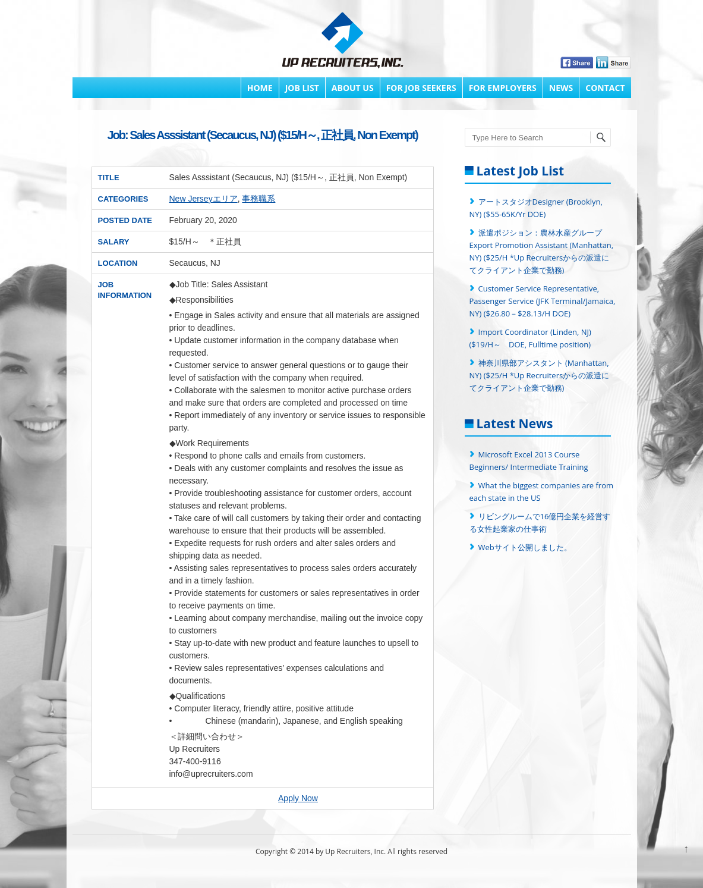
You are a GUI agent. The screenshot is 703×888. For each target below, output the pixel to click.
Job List (302, 87)
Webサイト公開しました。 (525, 547)
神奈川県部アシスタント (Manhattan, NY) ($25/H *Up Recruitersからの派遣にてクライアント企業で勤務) (539, 375)
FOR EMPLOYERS (503, 87)
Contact (605, 87)
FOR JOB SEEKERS (421, 87)
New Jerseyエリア (203, 198)
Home (260, 87)
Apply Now (298, 798)
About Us (353, 87)
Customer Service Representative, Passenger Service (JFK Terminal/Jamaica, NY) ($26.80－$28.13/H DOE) (542, 301)
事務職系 (258, 198)
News (561, 87)
